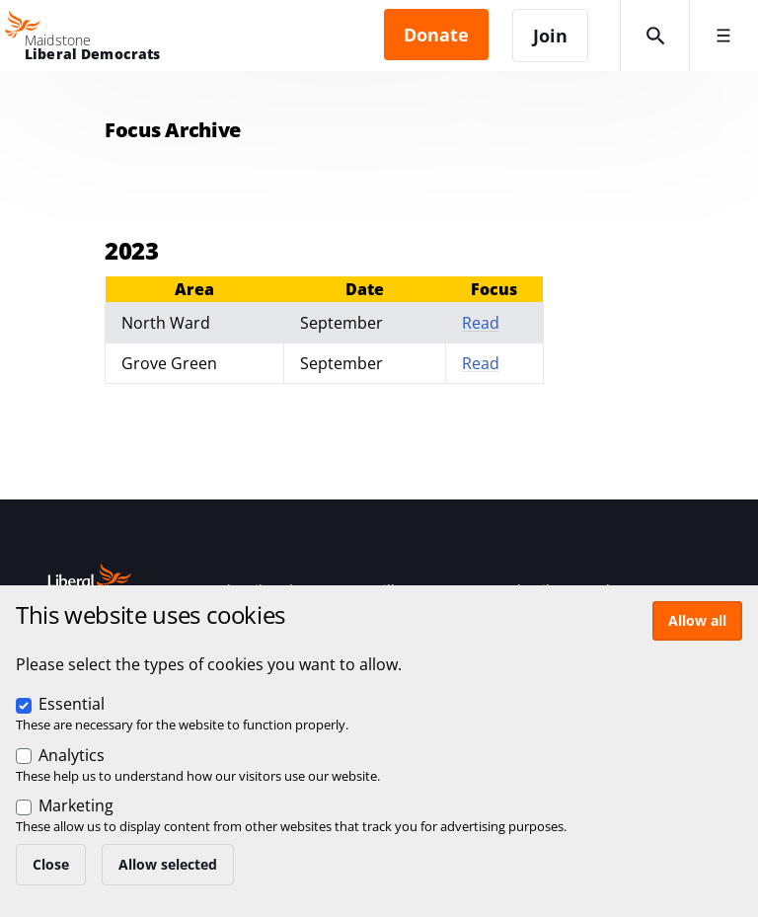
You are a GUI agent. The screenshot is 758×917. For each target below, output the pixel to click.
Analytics (71, 755)
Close (51, 864)
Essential (71, 704)
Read (480, 323)
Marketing (76, 805)
